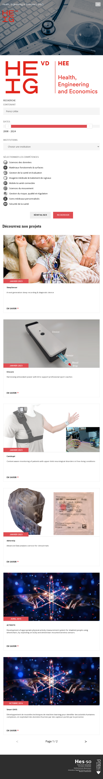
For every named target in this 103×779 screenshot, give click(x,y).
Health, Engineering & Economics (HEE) (23, 4)
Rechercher (63, 215)
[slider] (8, 126)
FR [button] (98, 4)
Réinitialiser (40, 215)
